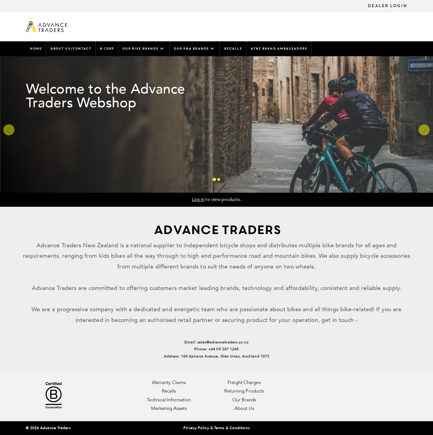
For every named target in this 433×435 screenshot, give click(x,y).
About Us (244, 408)
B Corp (107, 48)
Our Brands (244, 400)
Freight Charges (244, 382)
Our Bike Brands (143, 48)
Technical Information (169, 400)
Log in (198, 200)
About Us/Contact (70, 48)
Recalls (233, 48)
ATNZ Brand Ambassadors (278, 48)
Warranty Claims (169, 382)
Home (35, 48)
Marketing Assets (169, 408)
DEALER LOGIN (387, 6)
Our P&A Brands (194, 48)
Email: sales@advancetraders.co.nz (216, 342)
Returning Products (244, 391)
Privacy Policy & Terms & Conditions (216, 428)
